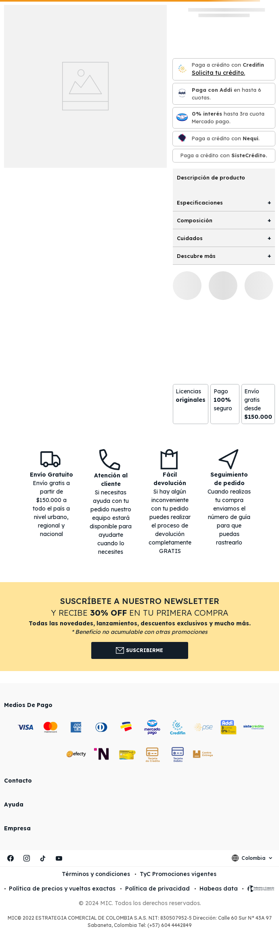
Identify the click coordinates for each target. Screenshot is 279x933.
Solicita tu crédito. (218, 72)
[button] (139, 626)
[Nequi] (182, 138)
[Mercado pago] (182, 117)
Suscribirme (139, 650)
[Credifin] (182, 69)
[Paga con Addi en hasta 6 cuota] (182, 93)
